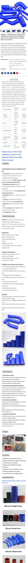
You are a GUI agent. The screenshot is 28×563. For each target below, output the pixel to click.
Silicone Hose (9, 87)
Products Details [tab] (14, 79)
